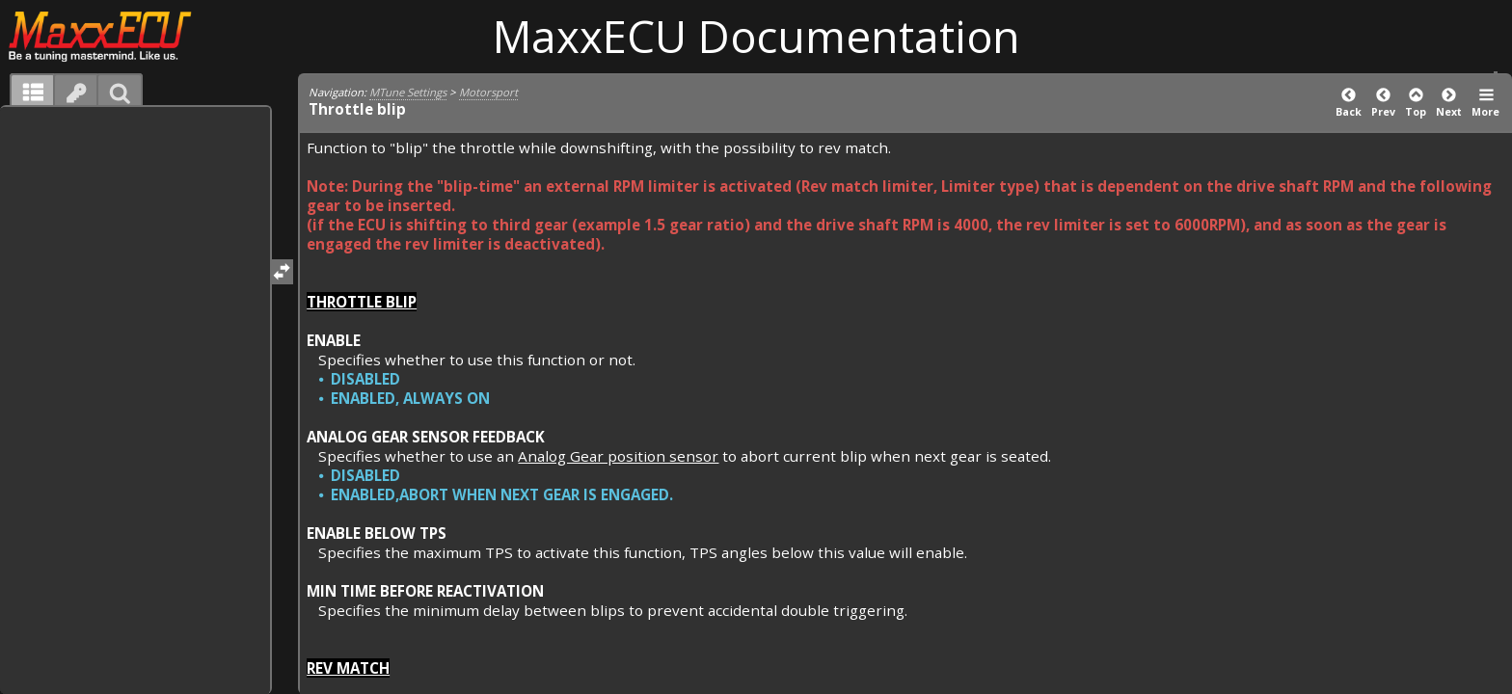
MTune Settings (407, 92)
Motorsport (488, 92)
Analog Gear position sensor (618, 456)
